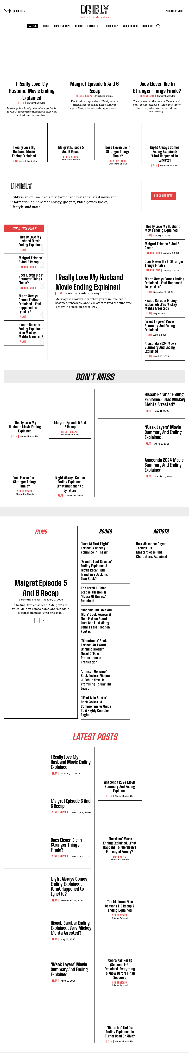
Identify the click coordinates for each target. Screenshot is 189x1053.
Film (22, 103)
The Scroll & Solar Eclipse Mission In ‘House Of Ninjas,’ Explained (93, 594)
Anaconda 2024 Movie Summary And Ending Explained (160, 347)
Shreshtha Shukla (36, 103)
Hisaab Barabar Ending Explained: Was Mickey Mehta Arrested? (31, 331)
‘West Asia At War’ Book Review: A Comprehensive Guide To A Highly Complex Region (96, 706)
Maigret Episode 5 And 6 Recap (71, 149)
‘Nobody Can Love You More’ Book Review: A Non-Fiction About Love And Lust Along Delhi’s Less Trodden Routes (96, 621)
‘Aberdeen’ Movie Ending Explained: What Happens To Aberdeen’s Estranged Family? (120, 845)
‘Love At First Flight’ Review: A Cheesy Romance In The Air (95, 548)
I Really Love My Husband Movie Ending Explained (31, 91)
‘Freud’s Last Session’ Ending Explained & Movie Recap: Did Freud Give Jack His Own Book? (96, 570)
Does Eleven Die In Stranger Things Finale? (117, 151)
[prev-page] (37, 621)
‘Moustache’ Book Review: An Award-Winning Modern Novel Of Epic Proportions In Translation (94, 652)
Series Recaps (84, 96)
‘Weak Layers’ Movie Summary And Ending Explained (160, 326)
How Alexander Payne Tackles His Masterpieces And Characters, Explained (151, 550)
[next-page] (43, 621)
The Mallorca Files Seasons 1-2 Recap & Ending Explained (120, 906)
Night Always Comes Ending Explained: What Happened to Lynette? (164, 153)
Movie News (119, 857)
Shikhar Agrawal (120, 918)
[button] (158, 26)
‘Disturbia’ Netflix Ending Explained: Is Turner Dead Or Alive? (120, 1032)
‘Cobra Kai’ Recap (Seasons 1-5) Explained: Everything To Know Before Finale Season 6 (120, 969)
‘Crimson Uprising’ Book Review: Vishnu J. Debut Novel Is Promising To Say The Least (96, 680)
